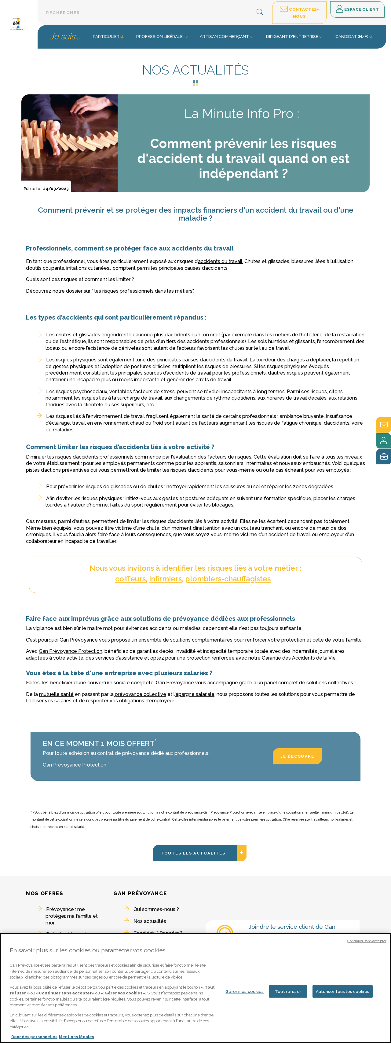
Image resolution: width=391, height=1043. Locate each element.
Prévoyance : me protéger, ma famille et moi (72, 915)
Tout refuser (288, 992)
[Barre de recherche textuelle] (153, 12)
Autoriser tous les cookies (342, 992)
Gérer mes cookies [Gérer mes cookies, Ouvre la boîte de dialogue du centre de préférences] (244, 992)
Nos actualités (149, 921)
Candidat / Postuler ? (157, 933)
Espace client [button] (357, 9)
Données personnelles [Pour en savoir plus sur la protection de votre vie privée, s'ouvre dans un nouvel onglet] (34, 1037)
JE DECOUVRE (297, 756)
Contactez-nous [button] (299, 12)
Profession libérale (159, 36)
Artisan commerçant (224, 36)
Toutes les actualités (199, 883)
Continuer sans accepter (366, 942)
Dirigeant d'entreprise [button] (292, 36)
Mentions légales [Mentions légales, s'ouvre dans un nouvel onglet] (76, 1037)
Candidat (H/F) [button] (351, 36)
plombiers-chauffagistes (228, 578)
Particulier (106, 36)
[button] (260, 12)
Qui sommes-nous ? (156, 909)
